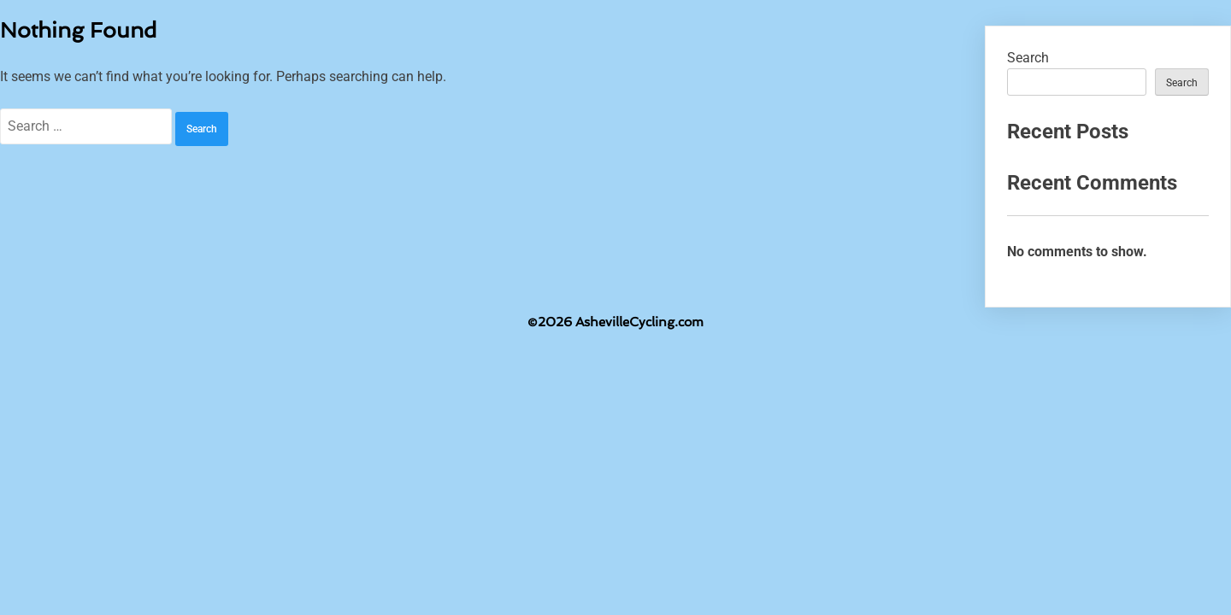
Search (1028, 58)
